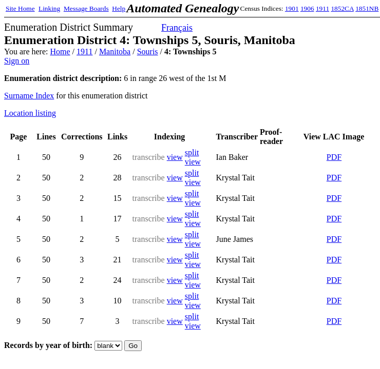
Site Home (20, 8)
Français (177, 28)
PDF (334, 157)
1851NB (366, 8)
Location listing (30, 113)
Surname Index (29, 95)
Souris (147, 51)
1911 (322, 8)
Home (60, 51)
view (175, 157)
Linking (49, 8)
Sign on (16, 60)
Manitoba (114, 51)
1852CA (342, 8)
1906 (307, 8)
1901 (292, 8)
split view (193, 157)
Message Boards (86, 8)
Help (118, 8)
